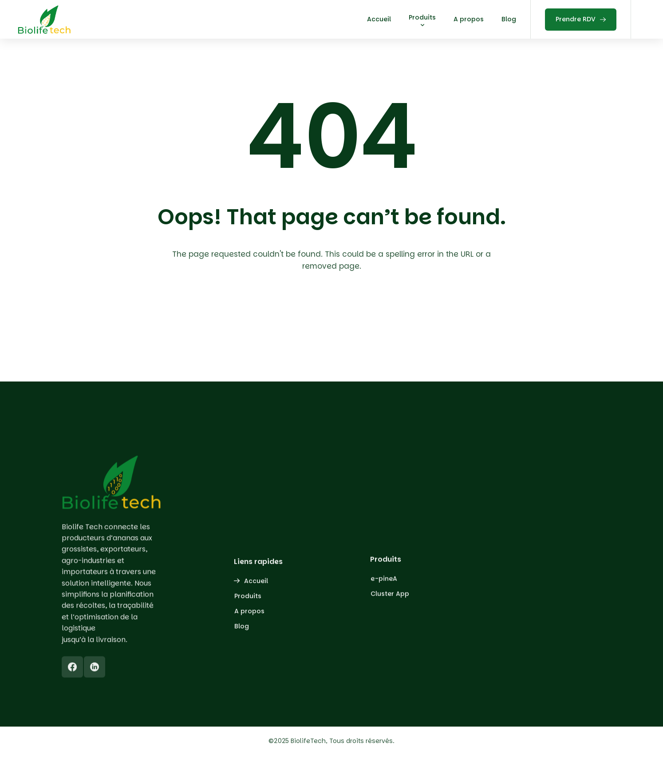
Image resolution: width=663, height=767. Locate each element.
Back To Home (334, 318)
